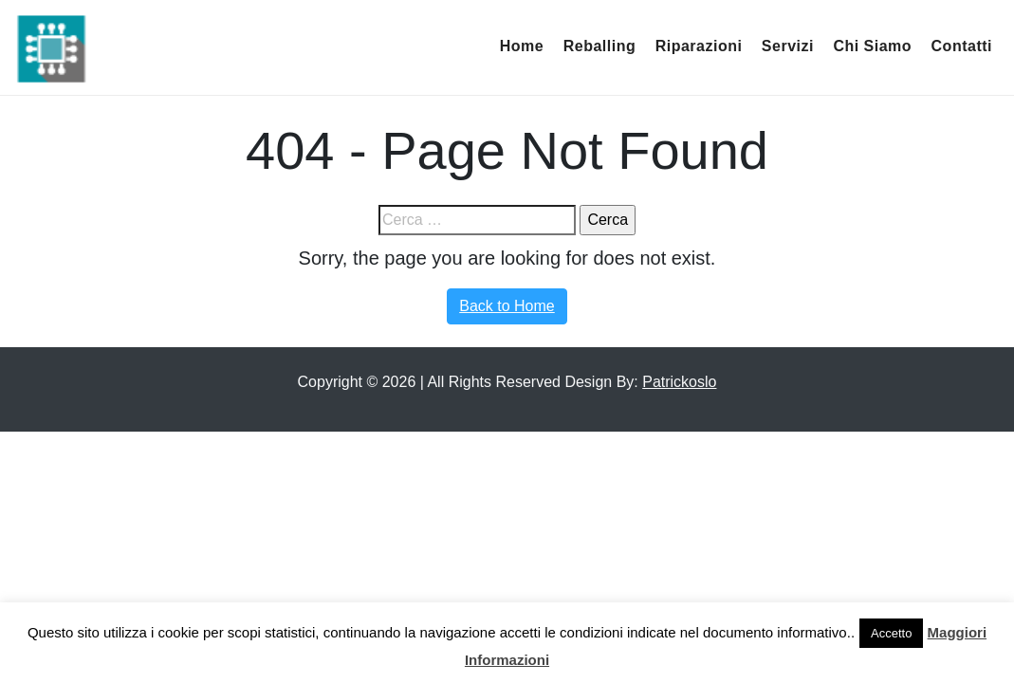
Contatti (961, 46)
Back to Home (506, 306)
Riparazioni (699, 46)
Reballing (599, 46)
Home (522, 46)
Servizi (788, 46)
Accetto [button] (891, 633)
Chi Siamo (872, 46)
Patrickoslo (679, 382)
